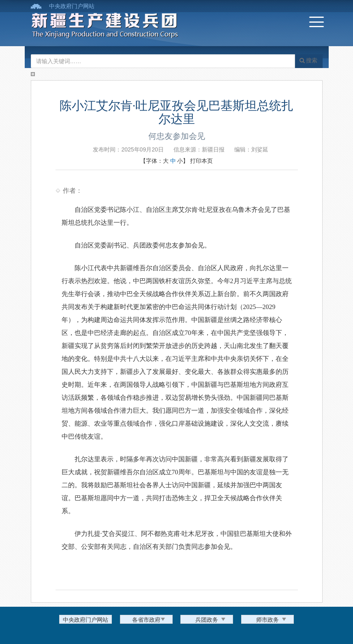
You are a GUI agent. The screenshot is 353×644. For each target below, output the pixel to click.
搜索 (309, 60)
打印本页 (201, 161)
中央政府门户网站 (71, 6)
